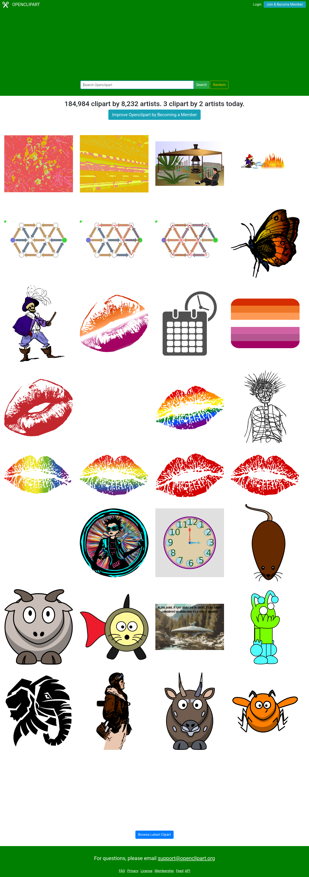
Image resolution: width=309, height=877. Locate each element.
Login (257, 4)
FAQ (122, 871)
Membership (164, 871)
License (146, 871)
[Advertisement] (154, 45)
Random (219, 85)
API (187, 871)
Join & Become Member (285, 4)
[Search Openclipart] (137, 85)
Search (201, 85)
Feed (179, 871)
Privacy (132, 871)
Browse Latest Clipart (154, 835)
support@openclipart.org (186, 858)
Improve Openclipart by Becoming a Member (154, 114)
